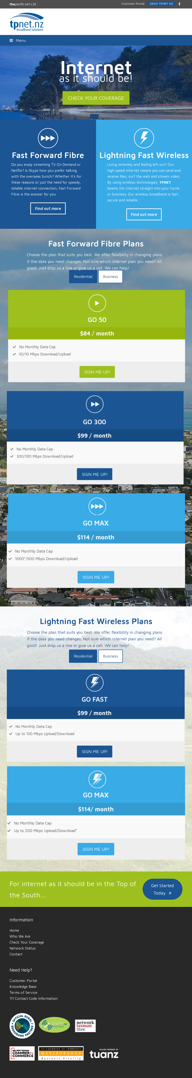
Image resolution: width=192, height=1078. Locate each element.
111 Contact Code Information (34, 998)
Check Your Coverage (27, 942)
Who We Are (20, 936)
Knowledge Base (23, 986)
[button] (96, 40)
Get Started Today (162, 889)
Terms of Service (23, 992)
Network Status (23, 948)
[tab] (89, 351)
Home (14, 930)
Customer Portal (23, 981)
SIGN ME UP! (87, 400)
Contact (16, 954)
